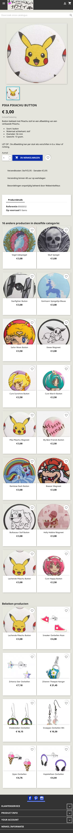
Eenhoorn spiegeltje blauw (53, 301)
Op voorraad (12, 210)
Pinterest (36, 798)
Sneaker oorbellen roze (53, 635)
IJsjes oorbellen (19, 774)
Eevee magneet (53, 347)
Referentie (12, 206)
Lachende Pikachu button (19, 578)
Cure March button (53, 393)
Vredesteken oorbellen (19, 728)
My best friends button (53, 440)
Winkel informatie (12, 826)
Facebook (30, 798)
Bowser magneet (53, 486)
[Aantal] (5, 158)
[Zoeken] (36, 15)
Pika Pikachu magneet (19, 440)
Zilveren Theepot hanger (53, 681)
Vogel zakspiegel (19, 255)
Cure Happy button (53, 578)
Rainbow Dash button (19, 486)
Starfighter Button (19, 301)
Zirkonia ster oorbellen (19, 681)
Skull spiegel (53, 255)
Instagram (42, 798)
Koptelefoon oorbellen (53, 774)
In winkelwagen (27, 158)
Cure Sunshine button (19, 393)
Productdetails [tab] (15, 199)
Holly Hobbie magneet (54, 532)
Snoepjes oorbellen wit (53, 728)
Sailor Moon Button (19, 347)
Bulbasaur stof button (19, 532)
